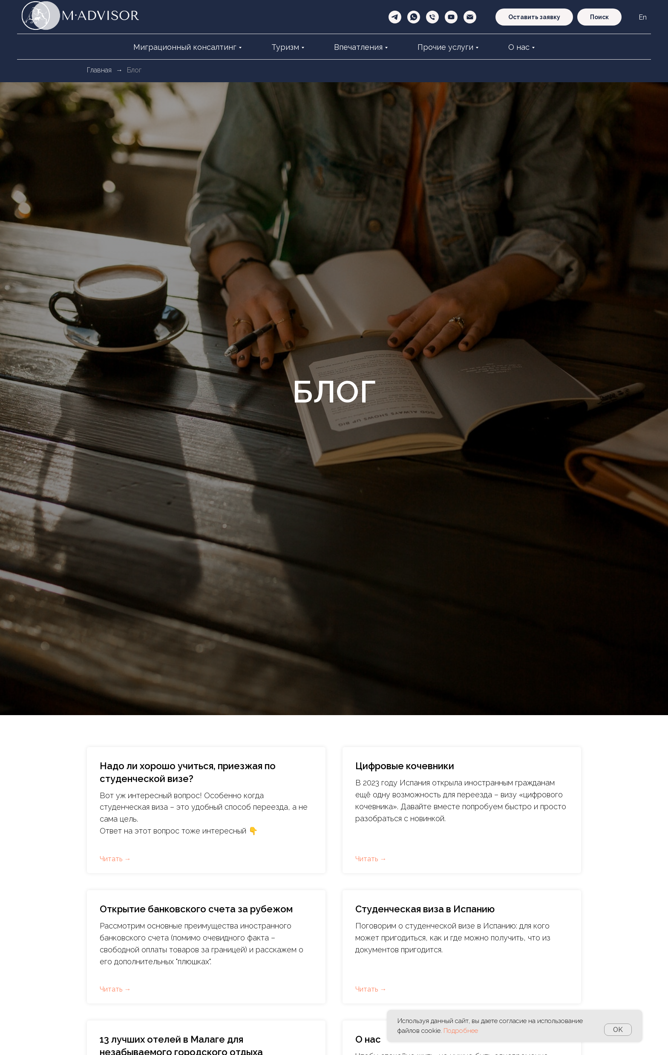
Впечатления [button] (358, 47)
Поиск (599, 17)
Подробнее (460, 1031)
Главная (99, 70)
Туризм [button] (285, 47)
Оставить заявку (534, 17)
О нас (368, 1039)
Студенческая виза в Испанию (425, 908)
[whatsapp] (413, 17)
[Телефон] (432, 17)
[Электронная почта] (470, 17)
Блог (134, 70)
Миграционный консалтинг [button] (184, 47)
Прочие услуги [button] (445, 47)
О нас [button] (519, 47)
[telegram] (395, 17)
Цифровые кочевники (404, 765)
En (643, 17)
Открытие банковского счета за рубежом (196, 908)
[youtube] (451, 17)
